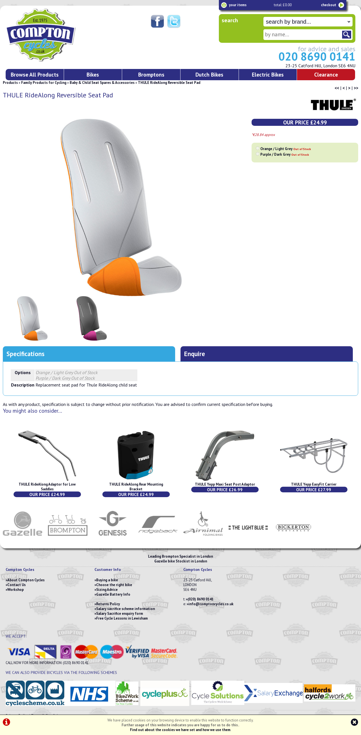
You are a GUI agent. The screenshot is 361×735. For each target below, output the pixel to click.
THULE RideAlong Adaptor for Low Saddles (47, 487)
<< (336, 88)
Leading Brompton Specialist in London (180, 556)
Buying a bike (107, 580)
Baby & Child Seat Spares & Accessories (102, 82)
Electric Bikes (268, 74)
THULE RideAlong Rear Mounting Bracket (136, 487)
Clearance (326, 74)
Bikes (93, 74)
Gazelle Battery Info (113, 594)
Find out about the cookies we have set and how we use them (180, 729)
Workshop (15, 589)
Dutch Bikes (209, 74)
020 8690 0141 (316, 56)
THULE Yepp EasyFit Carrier (313, 484)
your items (237, 5)
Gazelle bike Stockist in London (180, 561)
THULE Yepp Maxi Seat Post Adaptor (225, 484)
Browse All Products (35, 74)
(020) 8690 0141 (200, 599)
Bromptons (151, 74)
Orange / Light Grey (285, 148)
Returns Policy (108, 604)
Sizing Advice (107, 589)
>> (356, 88)
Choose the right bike (114, 584)
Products (10, 82)
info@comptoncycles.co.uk (211, 604)
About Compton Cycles (26, 580)
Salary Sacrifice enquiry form (119, 613)
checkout (328, 5)
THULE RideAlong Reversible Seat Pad (169, 82)
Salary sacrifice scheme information (125, 608)
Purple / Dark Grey (284, 154)
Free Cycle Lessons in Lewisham (122, 618)
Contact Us (16, 584)
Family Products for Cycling (43, 82)
